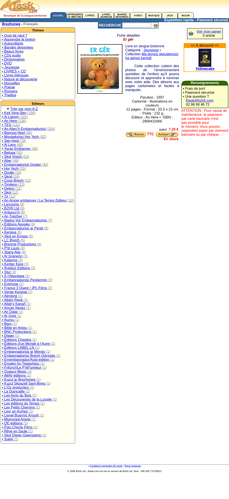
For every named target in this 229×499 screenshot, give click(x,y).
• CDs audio (11, 55)
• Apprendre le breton (18, 39)
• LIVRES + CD (14, 71)
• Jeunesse (10, 67)
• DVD (7, 63)
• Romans (9, 91)
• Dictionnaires (13, 59)
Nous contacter (133, 466)
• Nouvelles (11, 83)
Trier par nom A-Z (24, 109)
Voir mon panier (209, 31)
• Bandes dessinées (17, 47)
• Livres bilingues (15, 75)
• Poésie (8, 87)
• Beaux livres (12, 51)
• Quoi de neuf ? (14, 35)
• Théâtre (9, 95)
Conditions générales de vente (106, 466)
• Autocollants (12, 43)
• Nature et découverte (19, 79)
